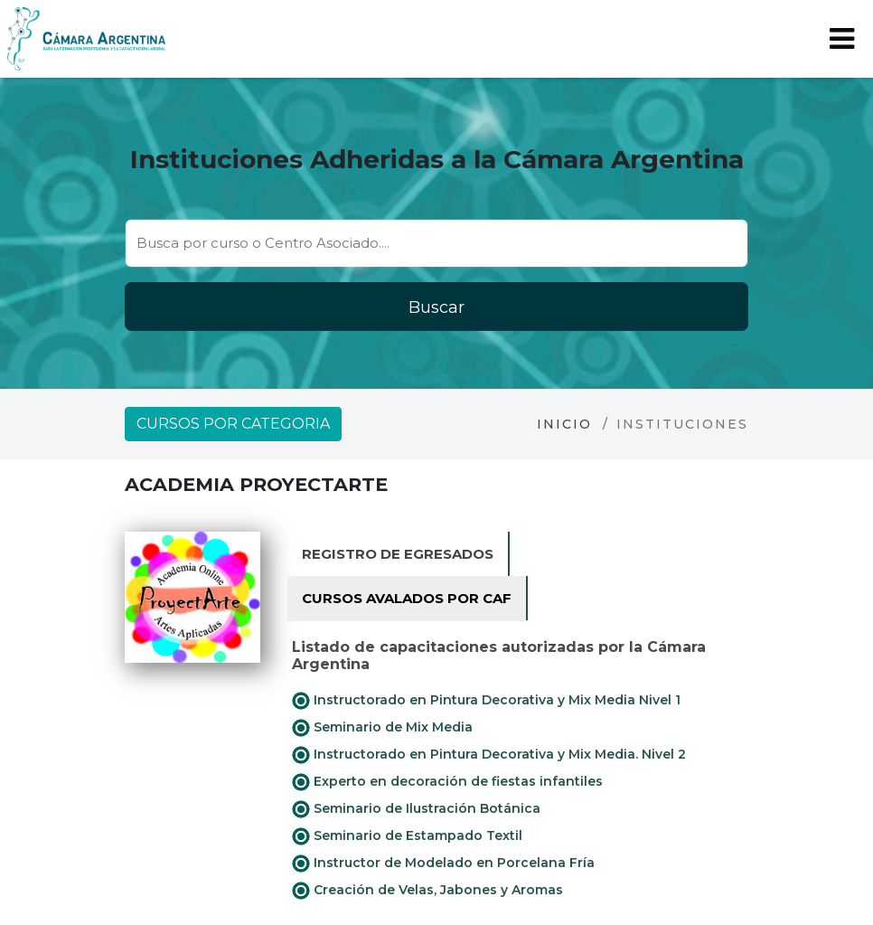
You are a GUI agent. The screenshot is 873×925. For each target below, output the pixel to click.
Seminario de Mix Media (382, 728)
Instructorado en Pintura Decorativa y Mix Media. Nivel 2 (489, 755)
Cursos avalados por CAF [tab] (407, 598)
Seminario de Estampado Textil (407, 836)
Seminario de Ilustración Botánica (416, 809)
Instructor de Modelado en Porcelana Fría (443, 863)
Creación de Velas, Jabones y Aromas (427, 891)
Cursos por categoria (233, 423)
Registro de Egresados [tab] (397, 553)
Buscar (436, 307)
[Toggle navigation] (842, 39)
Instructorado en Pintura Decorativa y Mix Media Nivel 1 (486, 701)
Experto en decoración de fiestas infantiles (447, 782)
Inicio (564, 424)
